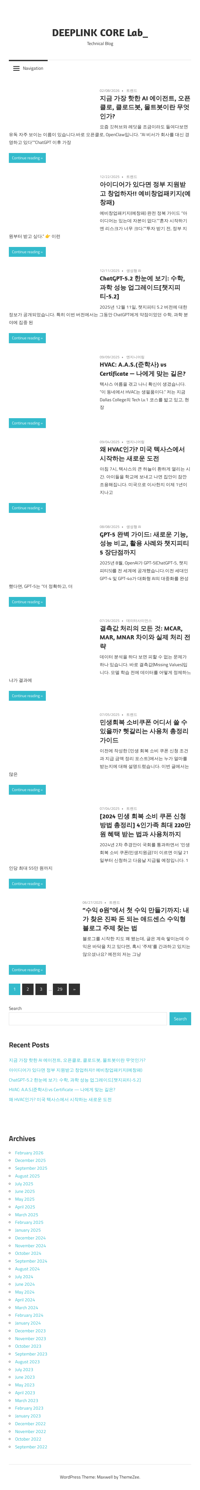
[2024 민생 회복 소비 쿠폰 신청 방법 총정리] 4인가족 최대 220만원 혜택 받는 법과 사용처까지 (145, 825)
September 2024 (31, 1261)
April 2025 (25, 1207)
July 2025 (24, 1183)
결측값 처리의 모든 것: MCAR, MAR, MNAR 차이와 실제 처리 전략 (145, 637)
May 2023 (25, 1384)
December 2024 (30, 1237)
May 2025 (25, 1199)
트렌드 (131, 90)
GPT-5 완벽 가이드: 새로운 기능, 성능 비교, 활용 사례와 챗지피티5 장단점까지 (144, 543)
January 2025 (28, 1230)
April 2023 (25, 1392)
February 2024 (29, 1315)
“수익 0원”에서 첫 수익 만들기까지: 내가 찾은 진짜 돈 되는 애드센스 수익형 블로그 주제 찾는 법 (136, 919)
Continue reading (26, 158)
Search (15, 1008)
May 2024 (25, 1292)
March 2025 (26, 1214)
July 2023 (24, 1369)
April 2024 (25, 1299)
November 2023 (30, 1338)
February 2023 (29, 1408)
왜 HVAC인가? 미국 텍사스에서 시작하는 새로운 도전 (60, 1099)
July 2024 (24, 1276)
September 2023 (31, 1354)
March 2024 (26, 1307)
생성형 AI (133, 270)
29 (60, 989)
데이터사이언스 (139, 620)
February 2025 (29, 1222)
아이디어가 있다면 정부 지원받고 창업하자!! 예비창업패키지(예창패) (145, 193)
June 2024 (25, 1284)
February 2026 (29, 1152)
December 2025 (30, 1160)
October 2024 (28, 1253)
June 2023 (25, 1377)
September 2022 (31, 1446)
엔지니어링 (135, 357)
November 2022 (30, 1431)
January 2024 (28, 1323)
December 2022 (30, 1423)
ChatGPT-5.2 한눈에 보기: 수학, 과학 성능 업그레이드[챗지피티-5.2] (142, 287)
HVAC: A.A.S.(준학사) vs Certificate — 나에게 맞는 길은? (62, 1089)
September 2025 (31, 1168)
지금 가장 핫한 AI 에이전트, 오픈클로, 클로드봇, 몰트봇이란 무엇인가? (145, 107)
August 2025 (27, 1176)
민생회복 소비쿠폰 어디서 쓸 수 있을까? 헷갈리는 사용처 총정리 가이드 (144, 731)
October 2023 (28, 1346)
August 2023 (27, 1361)
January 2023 (28, 1415)
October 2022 (28, 1439)
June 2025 (25, 1191)
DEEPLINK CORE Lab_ (100, 32)
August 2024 (27, 1268)
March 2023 (26, 1400)
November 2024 (30, 1245)
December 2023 (30, 1330)
